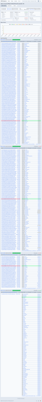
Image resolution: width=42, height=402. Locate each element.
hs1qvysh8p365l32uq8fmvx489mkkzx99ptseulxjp (8, 223)
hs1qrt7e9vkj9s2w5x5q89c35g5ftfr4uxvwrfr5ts (8, 47)
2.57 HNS (18, 241)
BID (22, 300)
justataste (24, 354)
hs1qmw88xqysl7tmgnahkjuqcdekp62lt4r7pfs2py (8, 57)
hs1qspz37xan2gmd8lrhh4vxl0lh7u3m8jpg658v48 (8, 262)
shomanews (25, 363)
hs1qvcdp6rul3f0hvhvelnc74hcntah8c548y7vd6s (8, 230)
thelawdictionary (25, 303)
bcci (25, 225)
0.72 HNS (39, 261)
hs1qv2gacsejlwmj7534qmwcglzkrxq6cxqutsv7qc (8, 64)
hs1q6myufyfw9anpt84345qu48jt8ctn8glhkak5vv (8, 100)
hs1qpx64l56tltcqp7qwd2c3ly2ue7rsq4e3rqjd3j (8, 248)
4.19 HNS (18, 238)
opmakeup (26, 222)
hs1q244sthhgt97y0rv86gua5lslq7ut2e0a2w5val (8, 97)
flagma (25, 73)
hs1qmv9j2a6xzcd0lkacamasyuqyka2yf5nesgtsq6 (8, 46)
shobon (25, 107)
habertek (26, 224)
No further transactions (21, 398)
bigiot (26, 219)
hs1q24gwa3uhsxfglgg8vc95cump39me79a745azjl (8, 179)
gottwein (25, 96)
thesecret (24, 382)
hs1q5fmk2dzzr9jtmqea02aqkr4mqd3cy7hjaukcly (8, 108)
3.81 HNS (18, 175)
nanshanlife (26, 245)
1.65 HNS (18, 193)
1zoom (25, 125)
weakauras (25, 98)
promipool (25, 100)
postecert (26, 217)
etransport (25, 257)
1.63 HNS (18, 191)
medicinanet (26, 56)
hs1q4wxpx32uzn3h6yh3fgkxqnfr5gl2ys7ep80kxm (8, 49)
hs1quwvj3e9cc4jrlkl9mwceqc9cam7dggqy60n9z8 (8, 244)
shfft (25, 262)
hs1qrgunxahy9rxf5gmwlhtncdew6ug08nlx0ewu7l (8, 113)
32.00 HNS (39, 330)
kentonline (25, 72)
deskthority (26, 112)
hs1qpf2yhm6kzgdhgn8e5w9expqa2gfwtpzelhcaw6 (8, 178)
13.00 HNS (18, 256)
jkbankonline (27, 185)
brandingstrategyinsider (26, 369)
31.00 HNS (39, 324)
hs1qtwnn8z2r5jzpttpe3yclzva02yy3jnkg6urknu (8, 256)
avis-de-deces (25, 314)
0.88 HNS (18, 162)
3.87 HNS (18, 242)
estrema (24, 310)
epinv (25, 69)
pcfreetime (26, 218)
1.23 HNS (18, 187)
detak (25, 62)
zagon (25, 104)
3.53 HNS (18, 180)
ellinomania (26, 117)
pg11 (24, 316)
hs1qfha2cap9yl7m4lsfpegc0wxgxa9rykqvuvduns (8, 241)
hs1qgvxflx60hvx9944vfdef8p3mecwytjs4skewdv (8, 44)
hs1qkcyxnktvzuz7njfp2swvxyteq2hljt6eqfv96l (8, 231)
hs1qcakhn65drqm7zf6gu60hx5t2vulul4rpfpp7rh (29, 288)
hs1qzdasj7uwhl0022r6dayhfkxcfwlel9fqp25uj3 (8, 166)
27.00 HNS (39, 309)
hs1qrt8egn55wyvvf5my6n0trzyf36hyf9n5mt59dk (8, 59)
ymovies (24, 372)
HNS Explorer (4, 1)
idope (24, 319)
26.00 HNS (39, 300)
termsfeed (24, 381)
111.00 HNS (18, 226)
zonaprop (25, 57)
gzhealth (25, 122)
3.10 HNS (18, 185)
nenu (25, 247)
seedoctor (24, 313)
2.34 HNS (18, 240)
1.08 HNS (18, 235)
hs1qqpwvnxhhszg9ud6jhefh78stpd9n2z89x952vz (8, 122)
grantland (24, 368)
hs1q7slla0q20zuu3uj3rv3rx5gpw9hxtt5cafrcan (8, 125)
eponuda (24, 384)
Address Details (4, 5)
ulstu (25, 55)
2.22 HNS (18, 166)
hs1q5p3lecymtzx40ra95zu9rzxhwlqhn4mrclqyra (8, 45)
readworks (25, 59)
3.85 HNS (18, 182)
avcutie (24, 367)
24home (24, 322)
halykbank (25, 49)
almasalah (24, 315)
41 (1, 292)
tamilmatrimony (25, 383)
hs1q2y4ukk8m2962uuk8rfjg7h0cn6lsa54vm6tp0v (8, 107)
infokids (24, 301)
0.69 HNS (18, 48)
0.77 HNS (39, 258)
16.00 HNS (18, 262)
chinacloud (24, 356)
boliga (25, 95)
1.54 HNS (18, 249)
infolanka (26, 164)
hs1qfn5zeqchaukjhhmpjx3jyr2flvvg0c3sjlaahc (8, 119)
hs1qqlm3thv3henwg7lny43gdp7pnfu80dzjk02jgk (8, 96)
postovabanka (26, 64)
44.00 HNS (39, 380)
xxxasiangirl (24, 366)
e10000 (24, 365)
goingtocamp (26, 110)
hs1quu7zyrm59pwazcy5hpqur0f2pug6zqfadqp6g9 (8, 172)
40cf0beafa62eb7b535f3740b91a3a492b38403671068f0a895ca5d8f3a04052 (9, 41)
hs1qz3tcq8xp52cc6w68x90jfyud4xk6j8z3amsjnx (8, 247)
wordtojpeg (26, 249)
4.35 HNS (18, 218)
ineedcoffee (24, 376)
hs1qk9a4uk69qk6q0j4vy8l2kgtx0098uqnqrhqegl (8, 260)
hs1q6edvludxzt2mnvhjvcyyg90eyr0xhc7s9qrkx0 (8, 222)
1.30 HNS (18, 223)
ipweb (25, 127)
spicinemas (26, 172)
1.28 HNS (39, 231)
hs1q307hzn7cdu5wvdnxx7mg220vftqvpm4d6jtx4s (8, 261)
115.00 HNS (18, 285)
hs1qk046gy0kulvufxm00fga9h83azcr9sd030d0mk (8, 105)
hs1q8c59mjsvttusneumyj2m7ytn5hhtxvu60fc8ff (8, 218)
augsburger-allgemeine (28, 236)
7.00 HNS (18, 173)
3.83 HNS (18, 237)
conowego (24, 385)
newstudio (24, 323)
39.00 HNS (39, 362)
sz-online (26, 176)
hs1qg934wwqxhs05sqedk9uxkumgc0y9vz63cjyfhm (8, 104)
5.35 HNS (18, 183)
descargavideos (25, 375)
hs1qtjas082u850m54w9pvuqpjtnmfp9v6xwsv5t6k (8, 246)
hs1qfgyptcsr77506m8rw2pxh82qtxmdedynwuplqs (8, 240)
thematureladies (25, 374)
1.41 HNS (18, 164)
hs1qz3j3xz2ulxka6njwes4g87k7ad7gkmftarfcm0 (8, 124)
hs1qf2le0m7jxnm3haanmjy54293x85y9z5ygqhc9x (8, 185)
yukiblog (25, 61)
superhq (24, 307)
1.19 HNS (18, 174)
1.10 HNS (18, 217)
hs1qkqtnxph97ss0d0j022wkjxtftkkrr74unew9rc (8, 259)
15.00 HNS (18, 167)
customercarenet (25, 327)
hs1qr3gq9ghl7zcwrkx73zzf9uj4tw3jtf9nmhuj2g (8, 106)
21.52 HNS (18, 225)
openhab (26, 194)
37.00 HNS (39, 354)
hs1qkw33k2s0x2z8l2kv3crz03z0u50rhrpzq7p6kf (8, 51)
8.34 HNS (18, 196)
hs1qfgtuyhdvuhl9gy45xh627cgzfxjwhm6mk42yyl (8, 98)
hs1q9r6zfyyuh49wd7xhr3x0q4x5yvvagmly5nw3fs (8, 63)
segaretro (24, 306)
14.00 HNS (18, 261)
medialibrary (25, 355)
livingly (25, 53)
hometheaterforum (27, 99)
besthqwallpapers (25, 302)
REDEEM (23, 164)
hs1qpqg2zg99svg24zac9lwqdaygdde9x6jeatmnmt (8, 177)
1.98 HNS (18, 227)
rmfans (26, 229)
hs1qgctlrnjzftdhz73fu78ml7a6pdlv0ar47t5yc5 (8, 50)
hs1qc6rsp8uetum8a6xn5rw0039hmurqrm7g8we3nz (9, 228)
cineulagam (26, 237)
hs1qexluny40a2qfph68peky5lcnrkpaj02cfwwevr (8, 239)
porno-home (26, 177)
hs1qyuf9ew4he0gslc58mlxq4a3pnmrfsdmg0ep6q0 (8, 117)
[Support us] (40, 401)
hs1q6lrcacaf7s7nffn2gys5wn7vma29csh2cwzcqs (8, 235)
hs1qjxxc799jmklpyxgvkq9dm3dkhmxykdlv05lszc (8, 286)
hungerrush (26, 63)
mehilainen (24, 309)
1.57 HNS (18, 229)
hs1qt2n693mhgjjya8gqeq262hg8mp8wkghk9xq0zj (8, 242)
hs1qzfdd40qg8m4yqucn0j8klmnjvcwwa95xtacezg (8, 109)
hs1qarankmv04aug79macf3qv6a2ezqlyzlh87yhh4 (8, 111)
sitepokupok (25, 379)
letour (24, 311)
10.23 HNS (18, 247)
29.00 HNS (39, 318)
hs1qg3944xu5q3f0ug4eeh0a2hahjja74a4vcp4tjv (8, 287)
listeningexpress (25, 373)
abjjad (24, 320)
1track (24, 360)
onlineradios (25, 377)
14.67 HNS (18, 232)
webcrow (24, 387)
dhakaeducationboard (27, 259)
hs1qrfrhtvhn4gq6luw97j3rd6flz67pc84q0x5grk (8, 65)
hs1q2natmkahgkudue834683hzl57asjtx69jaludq (8, 183)
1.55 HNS (18, 52)
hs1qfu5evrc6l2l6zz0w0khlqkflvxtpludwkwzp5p (8, 102)
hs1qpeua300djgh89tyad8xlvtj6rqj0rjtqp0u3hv (8, 234)
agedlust (24, 321)
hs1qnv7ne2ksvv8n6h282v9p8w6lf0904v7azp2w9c (8, 123)
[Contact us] (38, 401)
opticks (25, 60)
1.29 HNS (18, 178)
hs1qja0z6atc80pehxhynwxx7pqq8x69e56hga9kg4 (8, 263)
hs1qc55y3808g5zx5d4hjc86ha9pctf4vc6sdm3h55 (8, 120)
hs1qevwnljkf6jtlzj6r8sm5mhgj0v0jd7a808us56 (8, 114)
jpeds (26, 180)
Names (15, 5)
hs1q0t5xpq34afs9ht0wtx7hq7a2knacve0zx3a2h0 (8, 245)
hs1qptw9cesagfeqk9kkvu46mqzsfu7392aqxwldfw (8, 43)
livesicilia (24, 324)
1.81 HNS (18, 168)
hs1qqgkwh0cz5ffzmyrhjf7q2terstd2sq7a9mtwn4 (8, 68)
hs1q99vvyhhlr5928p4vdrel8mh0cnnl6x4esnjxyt (8, 56)
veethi (25, 70)
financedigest (27, 223)
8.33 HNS (18, 176)
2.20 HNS (18, 186)
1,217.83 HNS (39, 288)
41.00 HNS (39, 367)
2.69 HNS (39, 259)
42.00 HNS (39, 369)
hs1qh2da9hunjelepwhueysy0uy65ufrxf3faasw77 (8, 224)
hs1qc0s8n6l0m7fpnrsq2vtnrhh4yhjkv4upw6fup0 (8, 55)
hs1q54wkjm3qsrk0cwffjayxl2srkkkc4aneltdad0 (8, 69)
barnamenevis (26, 111)
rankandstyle (26, 51)
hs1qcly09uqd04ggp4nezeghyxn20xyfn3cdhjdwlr (8, 127)
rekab (26, 240)
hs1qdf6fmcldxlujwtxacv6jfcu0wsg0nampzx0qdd (8, 116)
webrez (24, 386)
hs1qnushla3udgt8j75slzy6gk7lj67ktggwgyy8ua (8, 118)
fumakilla (26, 239)
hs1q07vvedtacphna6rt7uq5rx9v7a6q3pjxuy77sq (8, 101)
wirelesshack (26, 94)
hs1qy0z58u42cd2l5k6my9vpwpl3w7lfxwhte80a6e (8, 73)
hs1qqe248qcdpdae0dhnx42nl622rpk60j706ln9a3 (8, 54)
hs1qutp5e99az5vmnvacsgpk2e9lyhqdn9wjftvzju (8, 285)
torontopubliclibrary (28, 238)
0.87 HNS (18, 222)
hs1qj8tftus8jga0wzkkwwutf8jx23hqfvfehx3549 (8, 264)
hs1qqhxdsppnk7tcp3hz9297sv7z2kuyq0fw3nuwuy (8, 126)
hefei (25, 230)
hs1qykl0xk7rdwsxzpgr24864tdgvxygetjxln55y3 (8, 194)
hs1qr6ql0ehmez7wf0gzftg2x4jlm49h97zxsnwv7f (8, 60)
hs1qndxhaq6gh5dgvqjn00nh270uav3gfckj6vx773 (8, 225)
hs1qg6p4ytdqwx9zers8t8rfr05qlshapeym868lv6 (8, 243)
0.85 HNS (18, 194)
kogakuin (25, 44)
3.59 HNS (39, 263)
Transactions (10, 5)
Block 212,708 (3, 146)
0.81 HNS (18, 189)
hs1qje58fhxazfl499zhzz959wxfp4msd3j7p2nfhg (8, 227)
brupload (26, 178)
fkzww (25, 263)
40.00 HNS (39, 365)
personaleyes (25, 362)
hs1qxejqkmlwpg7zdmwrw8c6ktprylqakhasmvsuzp (8, 221)
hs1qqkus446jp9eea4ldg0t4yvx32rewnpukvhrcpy (8, 71)
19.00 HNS (18, 263)
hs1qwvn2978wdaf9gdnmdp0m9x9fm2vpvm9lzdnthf (8, 220)
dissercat (24, 318)
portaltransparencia (27, 50)
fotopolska (25, 97)
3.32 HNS (39, 262)
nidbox (24, 317)
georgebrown (25, 333)
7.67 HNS (18, 219)
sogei (25, 47)
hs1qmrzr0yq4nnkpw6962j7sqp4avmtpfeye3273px (8, 67)
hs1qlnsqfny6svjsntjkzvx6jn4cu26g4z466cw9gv (8, 115)
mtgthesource (25, 326)
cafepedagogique (26, 46)
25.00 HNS (18, 179)
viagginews (24, 332)
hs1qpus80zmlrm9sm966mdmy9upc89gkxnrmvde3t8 (9, 110)
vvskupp (25, 103)
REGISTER (23, 162)
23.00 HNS (18, 264)
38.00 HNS (39, 357)
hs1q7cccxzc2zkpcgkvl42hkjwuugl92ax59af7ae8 (8, 95)
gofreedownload (27, 241)
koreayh (25, 54)
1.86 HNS (18, 246)
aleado (24, 359)
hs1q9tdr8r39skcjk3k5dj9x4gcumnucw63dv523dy (8, 233)
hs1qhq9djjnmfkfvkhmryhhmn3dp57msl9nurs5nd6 (8, 229)
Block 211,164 (9, 8)
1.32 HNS (18, 170)
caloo (24, 312)
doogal (25, 264)
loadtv (24, 330)
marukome (24, 300)
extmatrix (25, 45)
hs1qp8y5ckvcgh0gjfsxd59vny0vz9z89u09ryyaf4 (8, 58)
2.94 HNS (18, 184)
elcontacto (25, 114)
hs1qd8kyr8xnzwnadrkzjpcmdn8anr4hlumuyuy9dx (8, 226)
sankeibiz (25, 119)
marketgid (25, 48)
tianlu (25, 58)
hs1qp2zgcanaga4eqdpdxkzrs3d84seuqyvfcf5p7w (8, 236)
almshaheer (26, 173)
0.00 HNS (18, 43)
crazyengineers (26, 65)
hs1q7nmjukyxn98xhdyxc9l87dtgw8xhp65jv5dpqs (8, 70)
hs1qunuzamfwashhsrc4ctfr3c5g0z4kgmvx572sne (8, 175)
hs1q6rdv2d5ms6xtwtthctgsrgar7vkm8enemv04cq (8, 121)
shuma (25, 256)
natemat (25, 285)
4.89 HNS (18, 177)
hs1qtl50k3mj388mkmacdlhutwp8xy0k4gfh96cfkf (8, 180)
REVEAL (23, 256)
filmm (25, 124)
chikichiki (24, 329)
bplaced (25, 71)
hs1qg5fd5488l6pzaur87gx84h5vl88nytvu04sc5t (8, 249)
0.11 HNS (39, 287)
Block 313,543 (9, 9)
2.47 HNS (18, 190)
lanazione (25, 113)
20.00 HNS (18, 165)
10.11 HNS (18, 287)
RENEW (23, 43)
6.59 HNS (18, 195)
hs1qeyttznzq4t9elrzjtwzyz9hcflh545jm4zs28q (8, 66)
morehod (24, 358)
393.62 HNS (18, 220)
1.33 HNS (18, 163)
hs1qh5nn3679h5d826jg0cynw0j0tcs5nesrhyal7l (8, 237)
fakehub (26, 242)
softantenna (26, 67)
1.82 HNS (39, 260)
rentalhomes (27, 183)
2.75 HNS (18, 245)
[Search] (38, 1)
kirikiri (24, 304)
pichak (24, 378)
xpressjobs (25, 52)
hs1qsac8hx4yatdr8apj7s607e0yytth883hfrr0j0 (8, 176)
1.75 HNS (18, 192)
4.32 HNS (18, 236)
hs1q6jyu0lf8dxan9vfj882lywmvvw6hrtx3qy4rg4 (8, 164)
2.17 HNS (18, 188)
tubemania (24, 370)
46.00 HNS (39, 387)
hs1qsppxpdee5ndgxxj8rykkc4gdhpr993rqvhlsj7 (8, 257)
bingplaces (26, 175)
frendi (26, 231)
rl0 (25, 220)
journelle (26, 235)
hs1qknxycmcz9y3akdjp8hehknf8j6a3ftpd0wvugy (8, 62)
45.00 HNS (39, 383)
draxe (25, 287)
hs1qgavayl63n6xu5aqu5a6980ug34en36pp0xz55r (8, 165)
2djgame (25, 108)
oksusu (25, 123)
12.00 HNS (18, 260)
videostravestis (27, 227)
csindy (25, 102)
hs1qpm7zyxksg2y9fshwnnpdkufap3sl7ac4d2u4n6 (8, 94)
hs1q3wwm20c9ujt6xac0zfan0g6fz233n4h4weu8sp (8, 173)
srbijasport (24, 361)
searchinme (24, 357)
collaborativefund (25, 305)
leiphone (24, 364)
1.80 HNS (18, 101)
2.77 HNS (18, 181)
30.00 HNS (39, 323)
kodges (25, 118)
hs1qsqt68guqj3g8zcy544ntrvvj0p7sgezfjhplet (8, 99)
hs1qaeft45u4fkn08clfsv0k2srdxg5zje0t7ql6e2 (8, 103)
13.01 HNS (18, 216)
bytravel (25, 286)
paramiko (25, 105)
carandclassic (27, 246)
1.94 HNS (39, 264)
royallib (25, 66)
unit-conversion (26, 109)
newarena (25, 106)
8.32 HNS (18, 224)
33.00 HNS (39, 333)
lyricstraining (27, 221)
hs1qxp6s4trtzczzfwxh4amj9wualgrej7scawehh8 (8, 217)
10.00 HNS (18, 230)
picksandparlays (26, 43)
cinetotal (24, 308)
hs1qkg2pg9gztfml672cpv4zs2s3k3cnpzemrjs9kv (8, 219)
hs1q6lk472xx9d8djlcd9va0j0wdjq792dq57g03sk (8, 53)
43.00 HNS (39, 373)
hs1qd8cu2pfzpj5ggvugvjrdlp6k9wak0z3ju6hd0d (8, 169)
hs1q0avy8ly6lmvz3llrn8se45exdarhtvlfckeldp (8, 232)
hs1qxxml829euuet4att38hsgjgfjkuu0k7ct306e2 (8, 52)
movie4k (24, 331)
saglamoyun (26, 121)
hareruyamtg (26, 126)
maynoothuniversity (27, 116)
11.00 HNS (18, 258)
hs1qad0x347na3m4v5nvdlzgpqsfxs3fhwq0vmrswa (8, 48)
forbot (25, 115)
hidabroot (25, 120)
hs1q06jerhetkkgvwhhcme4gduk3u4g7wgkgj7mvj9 (8, 72)
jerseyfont (24, 371)
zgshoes (25, 68)
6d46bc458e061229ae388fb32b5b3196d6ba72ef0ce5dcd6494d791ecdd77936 (10, 292)
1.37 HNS (18, 244)
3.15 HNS (18, 171)
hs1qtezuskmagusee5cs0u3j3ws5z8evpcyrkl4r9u (8, 112)
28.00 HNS (39, 311)
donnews (26, 228)
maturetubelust (26, 101)
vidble (26, 166)
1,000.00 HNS (18, 234)
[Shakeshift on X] (36, 401)
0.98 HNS (18, 172)
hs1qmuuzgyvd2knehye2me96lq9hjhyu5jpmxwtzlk (8, 238)
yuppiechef (26, 244)
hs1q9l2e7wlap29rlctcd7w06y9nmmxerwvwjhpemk (8, 61)
